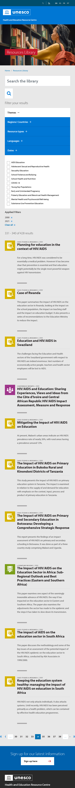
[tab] (37, 112)
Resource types (16, 131)
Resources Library (20, 70)
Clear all (9, 224)
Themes (11, 112)
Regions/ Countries (18, 121)
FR (64, 3)
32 (27, 736)
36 (49, 736)
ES (60, 3)
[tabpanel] (37, 181)
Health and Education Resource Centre (27, 784)
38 (60, 736)
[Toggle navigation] (67, 18)
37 (54, 736)
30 (16, 736)
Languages (13, 140)
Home (7, 70)
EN (56, 3)
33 (32, 736)
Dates (11, 150)
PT (68, 3)
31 (21, 736)
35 (43, 736)
